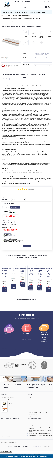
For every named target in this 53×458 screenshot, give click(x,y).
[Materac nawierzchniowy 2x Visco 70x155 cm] (24, 270)
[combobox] (18, 199)
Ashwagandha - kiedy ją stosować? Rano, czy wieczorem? (40, 435)
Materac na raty (32, 408)
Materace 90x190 (5, 423)
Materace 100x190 (6, 425)
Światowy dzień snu (33, 425)
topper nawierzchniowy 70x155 (17, 194)
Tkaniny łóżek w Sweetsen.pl (34, 401)
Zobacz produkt (4, 289)
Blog (30, 416)
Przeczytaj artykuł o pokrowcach (25, 191)
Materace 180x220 (6, 436)
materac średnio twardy (40, 57)
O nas (30, 397)
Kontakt (3, 412)
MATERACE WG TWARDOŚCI (21, 12)
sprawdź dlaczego (7, 233)
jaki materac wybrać (11, 235)
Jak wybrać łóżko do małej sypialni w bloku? (37, 423)
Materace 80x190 (5, 421)
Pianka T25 (47, 53)
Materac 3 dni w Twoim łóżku (8, 397)
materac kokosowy (40, 53)
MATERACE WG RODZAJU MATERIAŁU (37, 12)
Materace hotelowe (33, 414)
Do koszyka (15, 207)
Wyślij (48, 65)
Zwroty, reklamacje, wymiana (8, 403)
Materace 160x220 (6, 434)
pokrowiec (45, 54)
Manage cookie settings (6, 451)
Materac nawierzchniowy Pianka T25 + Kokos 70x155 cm (14, 21)
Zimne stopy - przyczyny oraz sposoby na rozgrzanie (39, 433)
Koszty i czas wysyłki (6, 399)
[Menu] (6, 402)
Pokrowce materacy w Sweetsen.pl (36, 399)
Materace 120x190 (5, 427)
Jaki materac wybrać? (33, 405)
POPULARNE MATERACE (7, 12)
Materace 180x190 (5, 432)
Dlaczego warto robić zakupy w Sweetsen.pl (37, 403)
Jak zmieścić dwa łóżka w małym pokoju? (37, 421)
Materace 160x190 (5, 430)
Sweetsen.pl (14, 442)
